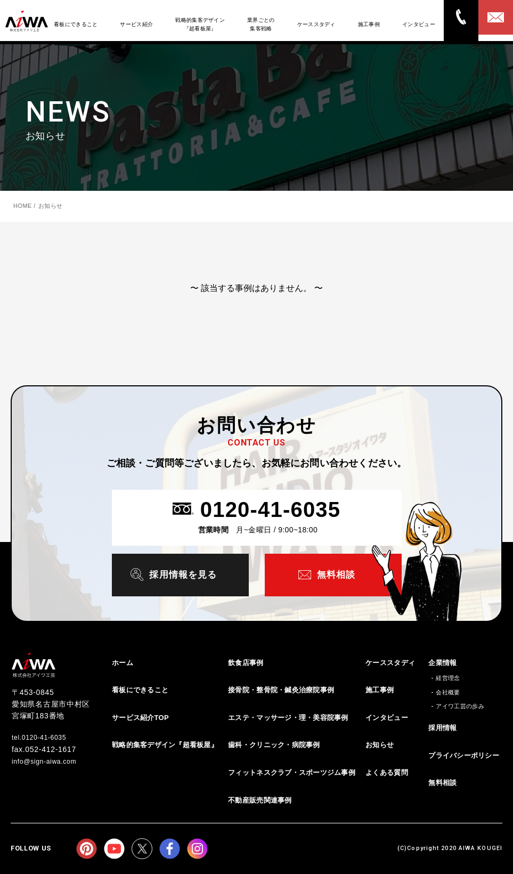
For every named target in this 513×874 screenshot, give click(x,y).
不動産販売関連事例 (259, 799)
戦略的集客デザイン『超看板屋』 (165, 744)
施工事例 (379, 689)
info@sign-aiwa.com (49, 759)
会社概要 (448, 691)
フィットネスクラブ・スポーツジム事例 (291, 771)
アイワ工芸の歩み (460, 705)
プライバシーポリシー (463, 754)
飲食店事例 (245, 662)
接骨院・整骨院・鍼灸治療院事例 (281, 689)
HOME (22, 206)
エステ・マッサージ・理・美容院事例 (288, 717)
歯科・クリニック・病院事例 (274, 744)
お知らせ (379, 744)
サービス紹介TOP (140, 717)
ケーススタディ (390, 662)
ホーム (122, 662)
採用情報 (442, 727)
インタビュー (386, 717)
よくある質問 (386, 771)
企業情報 (442, 662)
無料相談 (442, 782)
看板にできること (140, 689)
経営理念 (448, 677)
